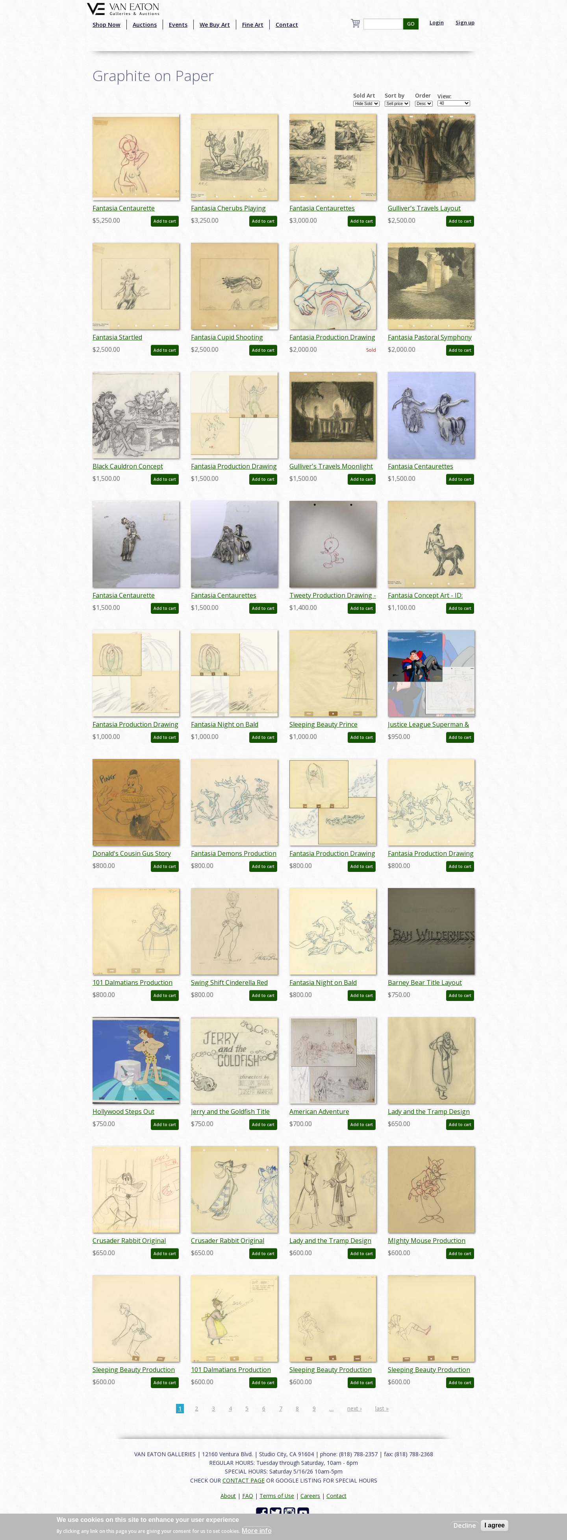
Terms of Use (276, 1495)
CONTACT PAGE (243, 1480)
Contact (287, 24)
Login (437, 22)
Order (423, 95)
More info (257, 1530)
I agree (494, 1525)
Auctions (145, 24)
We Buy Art (215, 24)
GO (411, 23)
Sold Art (364, 95)
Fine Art (252, 24)
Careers (310, 1495)
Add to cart (165, 221)
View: (444, 96)
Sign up (465, 22)
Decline (465, 1525)
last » (382, 1408)
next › (354, 1408)
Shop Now (106, 24)
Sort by (395, 95)
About (228, 1495)
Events (178, 24)
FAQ (247, 1495)
